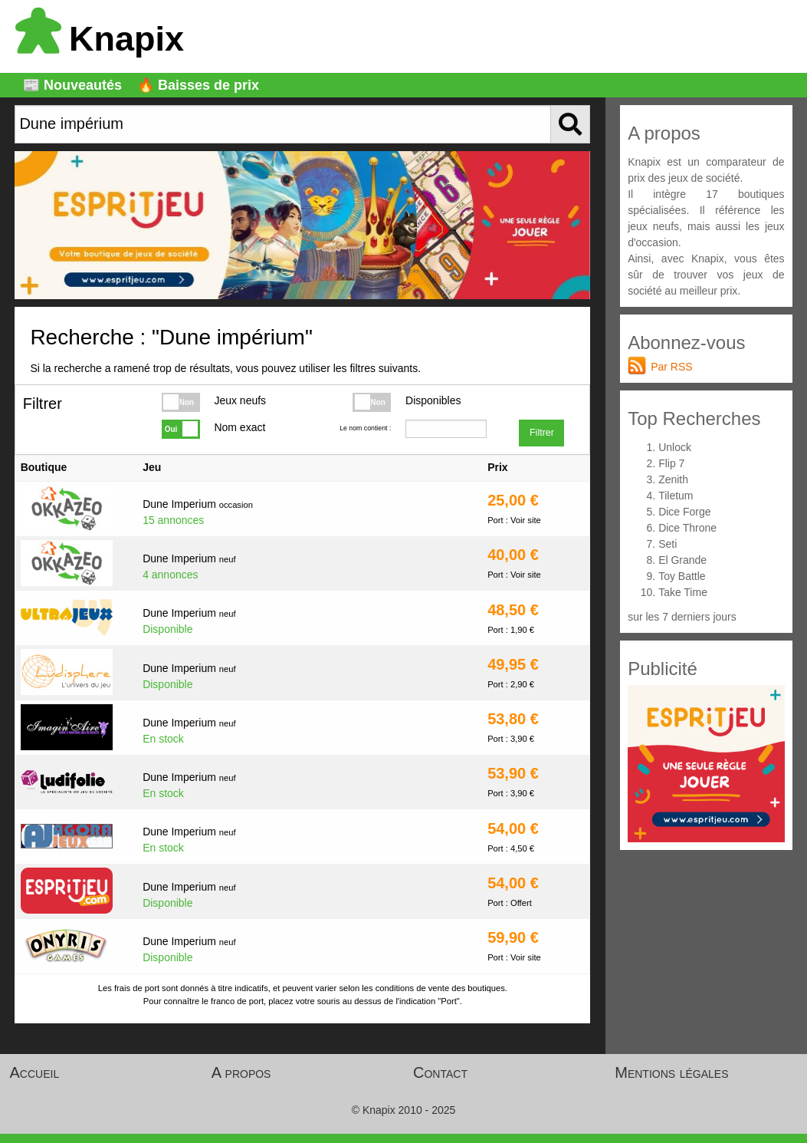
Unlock (674, 447)
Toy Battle (681, 576)
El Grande (682, 560)
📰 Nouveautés (72, 85)
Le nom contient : (365, 428)
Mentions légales (671, 1072)
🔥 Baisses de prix (198, 85)
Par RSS (671, 367)
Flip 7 (671, 463)
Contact (440, 1072)
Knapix (99, 38)
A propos (241, 1072)
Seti (667, 544)
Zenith (673, 479)
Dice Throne (687, 528)
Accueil (35, 1072)
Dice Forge (684, 512)
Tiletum (675, 495)
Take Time (682, 592)
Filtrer (542, 432)
